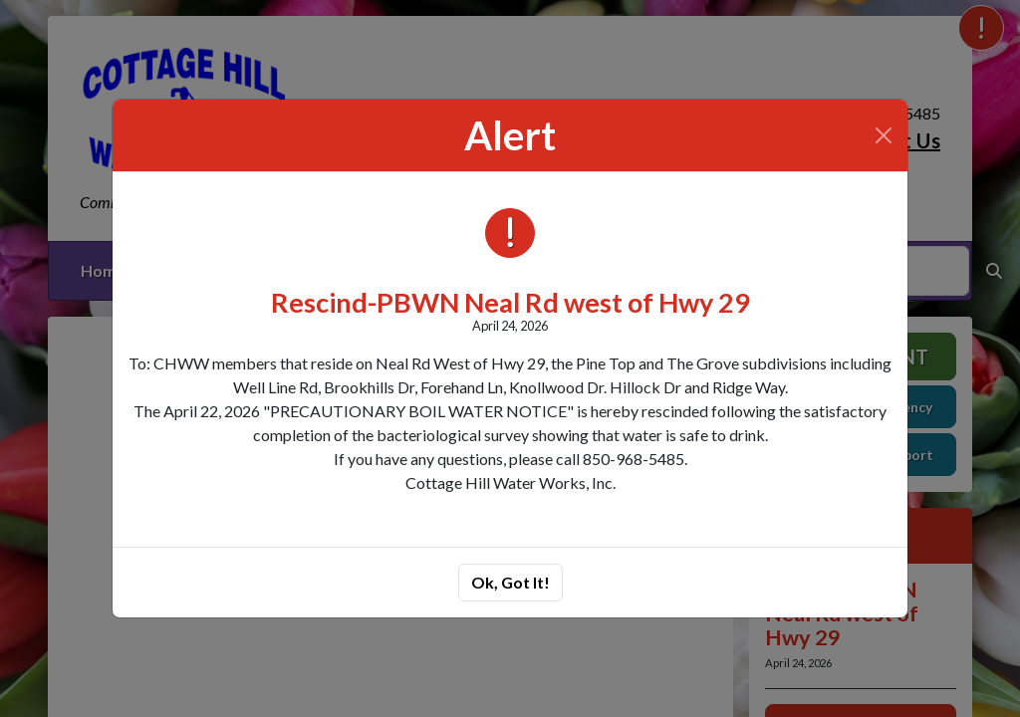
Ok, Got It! (510, 582)
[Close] (883, 135)
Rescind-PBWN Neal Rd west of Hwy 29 (510, 302)
